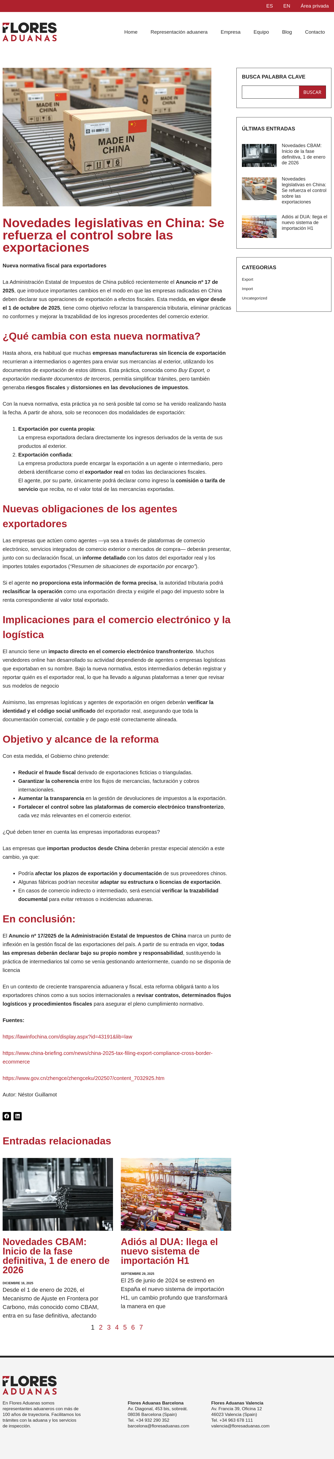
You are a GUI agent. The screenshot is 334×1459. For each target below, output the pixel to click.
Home (131, 32)
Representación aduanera (179, 32)
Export (247, 279)
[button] (7, 1116)
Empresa (231, 32)
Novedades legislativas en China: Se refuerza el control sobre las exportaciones (304, 190)
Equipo (261, 32)
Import (247, 288)
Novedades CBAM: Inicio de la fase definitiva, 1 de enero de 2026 (56, 1255)
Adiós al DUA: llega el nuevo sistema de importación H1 (169, 1251)
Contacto (315, 32)
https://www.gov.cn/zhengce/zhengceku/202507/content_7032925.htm (83, 1078)
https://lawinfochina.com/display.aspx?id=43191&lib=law (67, 1037)
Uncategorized (254, 298)
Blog (287, 32)
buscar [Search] (312, 92)
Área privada (315, 6)
